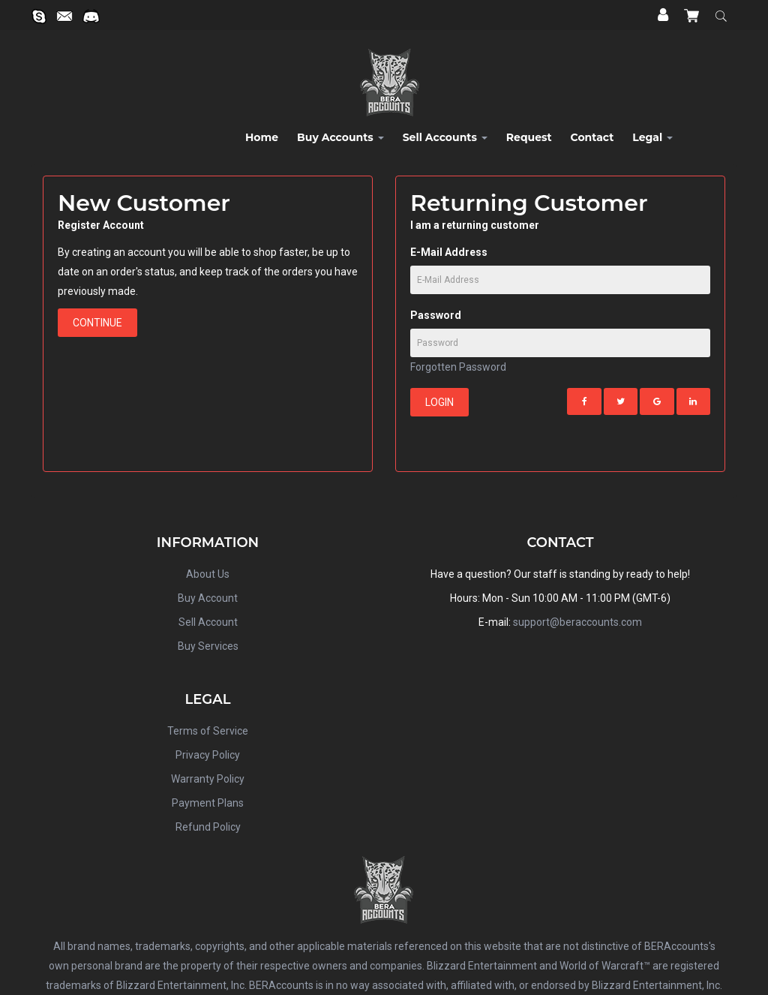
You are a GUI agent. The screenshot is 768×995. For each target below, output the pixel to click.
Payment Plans (208, 803)
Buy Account (208, 598)
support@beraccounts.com (577, 622)
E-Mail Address (449, 252)
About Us (208, 574)
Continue (97, 323)
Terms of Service (207, 731)
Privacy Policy (208, 755)
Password (435, 315)
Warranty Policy (207, 779)
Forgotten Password (458, 367)
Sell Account (208, 622)
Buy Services (208, 646)
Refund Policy (208, 827)
